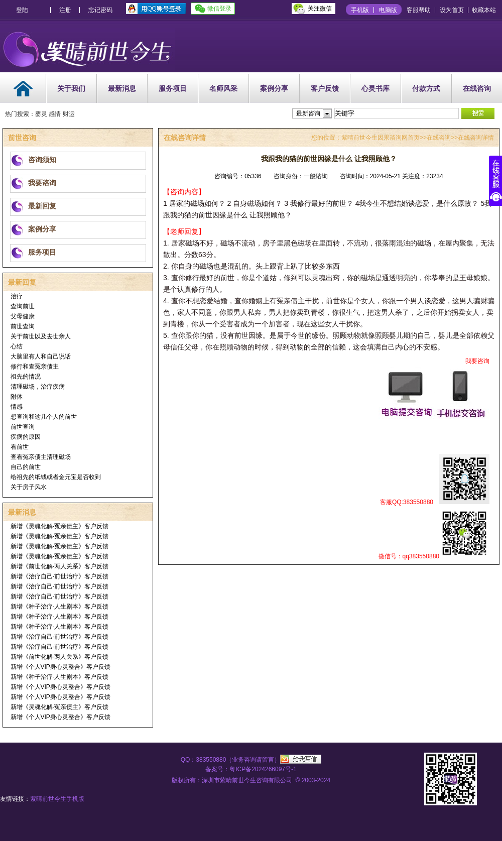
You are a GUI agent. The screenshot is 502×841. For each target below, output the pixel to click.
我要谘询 (42, 183)
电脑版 (388, 10)
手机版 (360, 10)
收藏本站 (484, 10)
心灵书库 (375, 88)
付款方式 (426, 88)
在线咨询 (477, 88)
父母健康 (23, 316)
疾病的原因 (26, 436)
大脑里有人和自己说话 (41, 356)
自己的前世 (26, 466)
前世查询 (23, 326)
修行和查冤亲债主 (35, 366)
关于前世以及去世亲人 (41, 336)
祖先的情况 (26, 376)
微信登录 (219, 8)
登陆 (22, 10)
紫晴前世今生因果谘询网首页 (380, 137)
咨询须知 (42, 160)
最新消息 (122, 88)
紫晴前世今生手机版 (57, 798)
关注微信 (320, 8)
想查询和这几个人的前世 (44, 416)
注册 (65, 10)
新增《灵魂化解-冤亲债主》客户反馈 (60, 526)
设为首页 (452, 10)
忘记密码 (100, 10)
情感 (17, 406)
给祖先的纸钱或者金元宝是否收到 (56, 476)
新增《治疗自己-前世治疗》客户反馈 (60, 576)
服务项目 (173, 88)
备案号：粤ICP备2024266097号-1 (250, 769)
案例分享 (274, 88)
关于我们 (71, 88)
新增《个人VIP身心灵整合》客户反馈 (60, 666)
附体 (17, 396)
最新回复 (42, 206)
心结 (17, 346)
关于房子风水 (29, 487)
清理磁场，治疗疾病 (38, 386)
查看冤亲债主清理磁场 (41, 456)
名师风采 (223, 88)
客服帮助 (419, 10)
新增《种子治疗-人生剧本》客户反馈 (60, 606)
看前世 (20, 446)
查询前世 (23, 306)
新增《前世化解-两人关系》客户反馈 (60, 566)
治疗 (17, 296)
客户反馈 (325, 88)
